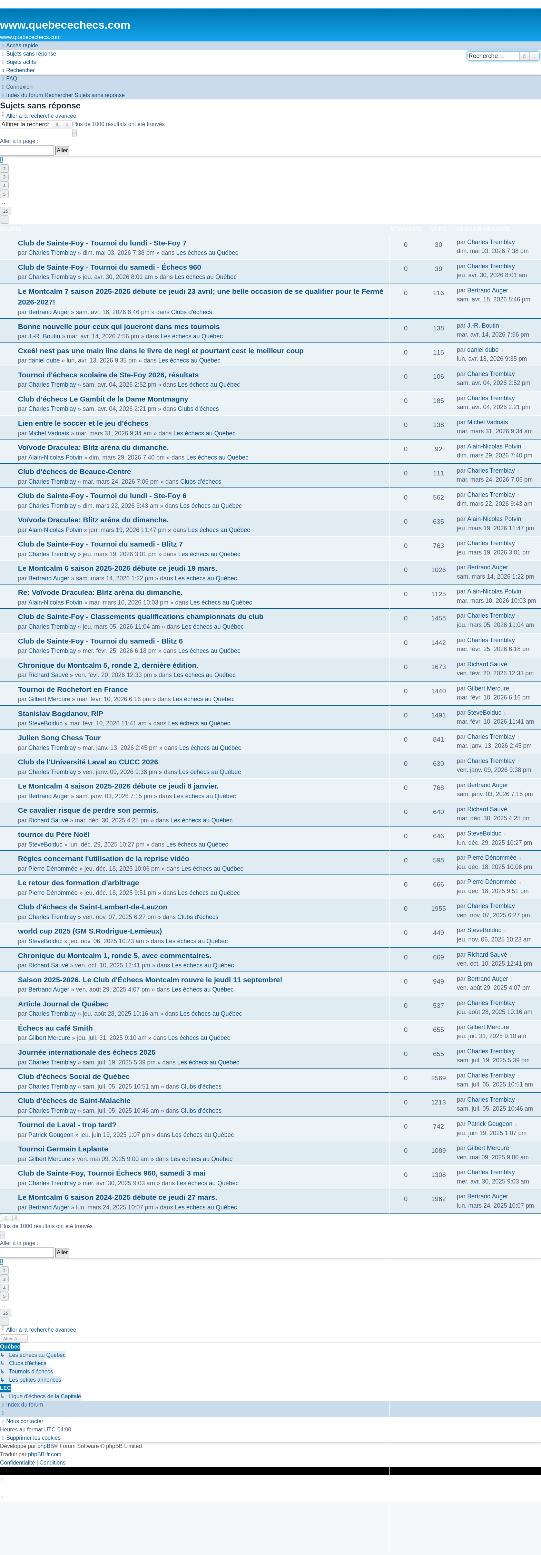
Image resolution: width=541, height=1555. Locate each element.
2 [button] (4, 168)
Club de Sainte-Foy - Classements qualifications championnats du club (141, 616)
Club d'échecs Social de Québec (74, 1076)
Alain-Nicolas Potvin (55, 457)
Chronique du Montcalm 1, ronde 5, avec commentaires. (115, 955)
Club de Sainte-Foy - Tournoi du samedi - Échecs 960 (109, 267)
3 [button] (4, 177)
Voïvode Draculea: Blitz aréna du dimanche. (93, 447)
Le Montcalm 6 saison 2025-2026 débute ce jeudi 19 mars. (117, 568)
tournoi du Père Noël (54, 834)
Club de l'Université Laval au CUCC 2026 (88, 762)
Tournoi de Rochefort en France (73, 689)
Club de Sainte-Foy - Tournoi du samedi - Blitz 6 (100, 641)
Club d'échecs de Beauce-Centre (74, 471)
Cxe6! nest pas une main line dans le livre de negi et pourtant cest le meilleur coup (161, 351)
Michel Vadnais (48, 433)
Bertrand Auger (48, 312)
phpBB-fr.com (44, 1454)
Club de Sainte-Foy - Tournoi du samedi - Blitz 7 (100, 544)
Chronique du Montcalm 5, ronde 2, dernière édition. (108, 665)
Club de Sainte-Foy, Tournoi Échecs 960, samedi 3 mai (112, 1173)
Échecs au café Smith (55, 1028)
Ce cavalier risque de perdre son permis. (88, 810)
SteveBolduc (45, 723)
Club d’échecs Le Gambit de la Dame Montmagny (103, 399)
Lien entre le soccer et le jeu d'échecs (83, 423)
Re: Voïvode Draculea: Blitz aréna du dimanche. (100, 592)
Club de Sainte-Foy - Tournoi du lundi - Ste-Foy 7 (102, 243)
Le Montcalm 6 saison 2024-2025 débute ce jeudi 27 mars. (117, 1197)
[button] (74, 133)
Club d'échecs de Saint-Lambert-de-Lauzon (92, 907)
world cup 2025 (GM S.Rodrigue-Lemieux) (90, 931)
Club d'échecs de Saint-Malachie (74, 1100)
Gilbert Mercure (49, 699)
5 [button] (4, 194)
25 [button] (5, 211)
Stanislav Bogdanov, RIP (60, 713)
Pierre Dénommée (53, 868)
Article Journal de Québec (63, 1004)
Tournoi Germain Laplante (63, 1149)
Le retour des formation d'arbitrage (78, 883)
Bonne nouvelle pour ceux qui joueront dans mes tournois (119, 326)
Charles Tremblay (52, 252)
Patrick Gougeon (50, 1134)
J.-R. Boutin (44, 336)
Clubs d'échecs (191, 312)
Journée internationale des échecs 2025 (87, 1052)
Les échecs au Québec (207, 252)
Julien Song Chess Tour (59, 738)
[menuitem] (28, 54)
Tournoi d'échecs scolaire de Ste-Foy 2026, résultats (108, 375)
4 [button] (4, 185)
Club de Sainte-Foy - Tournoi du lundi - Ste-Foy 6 (102, 496)
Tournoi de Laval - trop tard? (67, 1125)
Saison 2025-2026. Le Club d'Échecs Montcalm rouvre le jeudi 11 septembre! (150, 980)
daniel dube (44, 360)
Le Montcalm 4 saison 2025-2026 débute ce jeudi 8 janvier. (118, 786)
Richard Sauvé (48, 675)
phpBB (46, 1446)
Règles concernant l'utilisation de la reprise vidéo (103, 858)
